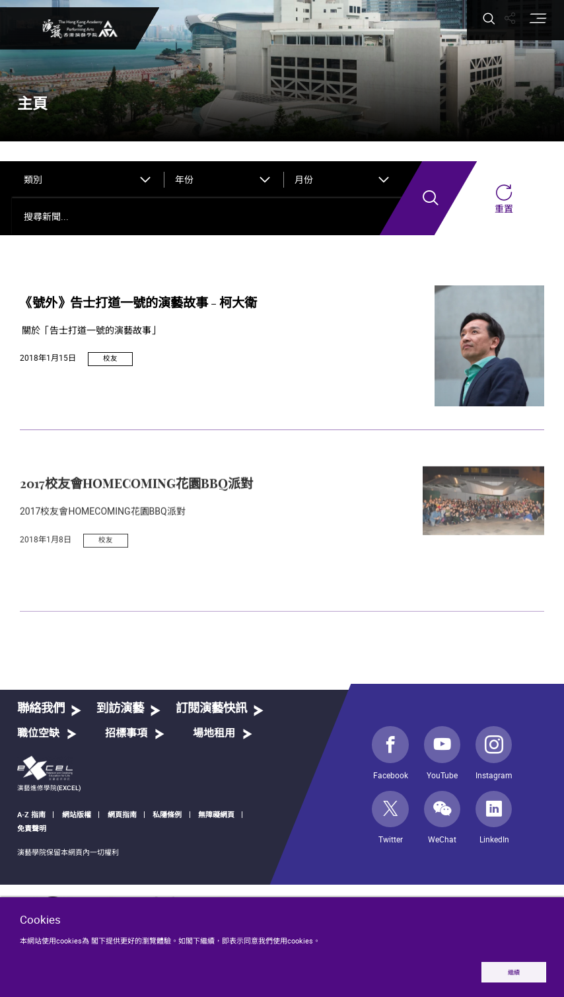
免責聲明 (31, 828)
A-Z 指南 (31, 814)
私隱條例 (167, 814)
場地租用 (214, 733)
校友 (110, 358)
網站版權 (76, 814)
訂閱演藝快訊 (211, 708)
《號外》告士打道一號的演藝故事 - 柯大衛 (138, 303)
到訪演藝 (120, 708)
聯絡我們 (41, 708)
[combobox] (88, 179)
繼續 (512, 971)
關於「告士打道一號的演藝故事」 (90, 331)
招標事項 (126, 733)
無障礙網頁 (216, 814)
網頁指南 (122, 814)
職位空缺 (38, 733)
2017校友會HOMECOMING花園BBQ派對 (136, 525)
